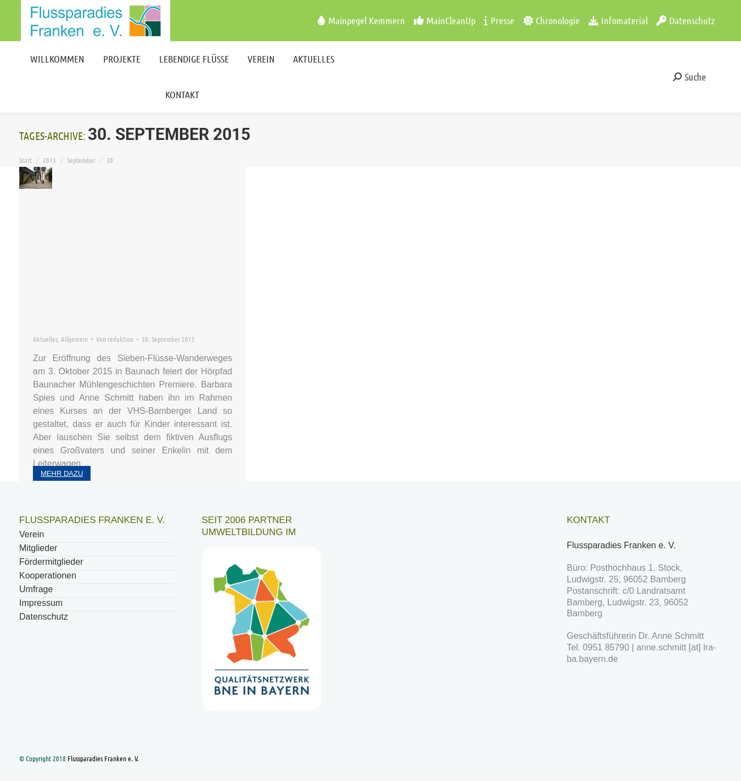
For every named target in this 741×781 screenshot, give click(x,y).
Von (114, 339)
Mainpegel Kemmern (361, 20)
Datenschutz (685, 20)
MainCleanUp (444, 20)
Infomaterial (618, 20)
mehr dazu (62, 473)
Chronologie (551, 20)
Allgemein (74, 339)
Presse (499, 20)
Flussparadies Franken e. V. (622, 545)
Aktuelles (45, 339)
